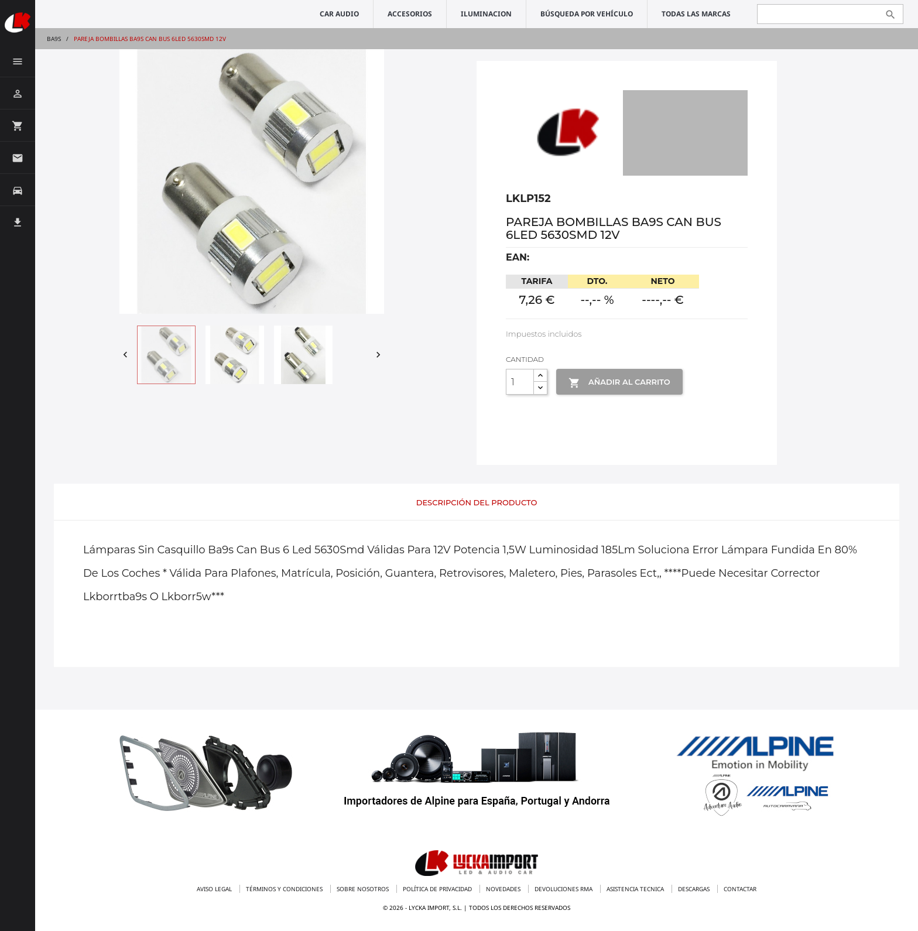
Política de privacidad (438, 889)
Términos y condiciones (285, 889)
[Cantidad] (520, 382)
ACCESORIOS (410, 14)
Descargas (694, 889)
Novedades (504, 889)
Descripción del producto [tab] (476, 502)
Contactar (740, 889)
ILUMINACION (486, 14)
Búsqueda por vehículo (586, 14)
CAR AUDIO (339, 14)
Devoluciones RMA (564, 889)
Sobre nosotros (364, 889)
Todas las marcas (696, 14)
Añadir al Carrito (619, 383)
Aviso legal (215, 889)
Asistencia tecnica (636, 889)
